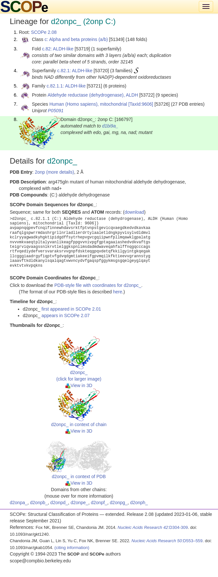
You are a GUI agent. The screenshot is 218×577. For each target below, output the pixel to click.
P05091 (55, 110)
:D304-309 (153, 527)
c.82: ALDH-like (57, 48)
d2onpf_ (99, 502)
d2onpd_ (59, 502)
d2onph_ (139, 502)
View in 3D (78, 385)
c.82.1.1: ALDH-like (66, 85)
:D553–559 (167, 540)
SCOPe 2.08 (44, 32)
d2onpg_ (119, 502)
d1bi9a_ (110, 125)
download (134, 212)
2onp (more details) (54, 172)
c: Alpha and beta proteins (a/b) (76, 39)
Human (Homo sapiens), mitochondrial (88, 104)
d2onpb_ (39, 502)
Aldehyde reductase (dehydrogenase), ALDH (93, 95)
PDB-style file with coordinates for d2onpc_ (97, 285)
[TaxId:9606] (140, 104)
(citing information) (71, 547)
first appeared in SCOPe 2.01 (71, 309)
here (117, 291)
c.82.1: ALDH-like (74, 70)
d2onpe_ (80, 502)
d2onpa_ (19, 502)
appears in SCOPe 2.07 (66, 315)
